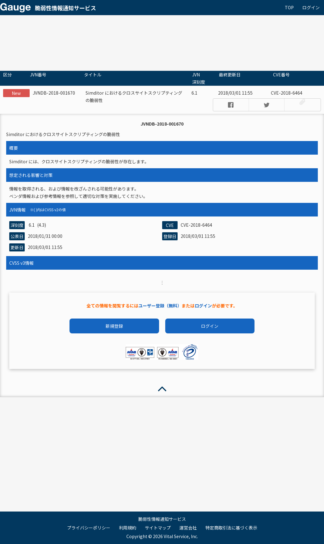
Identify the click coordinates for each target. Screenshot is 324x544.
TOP (289, 7)
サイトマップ (158, 528)
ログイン (311, 7)
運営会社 (188, 528)
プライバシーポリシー (88, 528)
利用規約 (127, 528)
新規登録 (114, 326)
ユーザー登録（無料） (160, 305)
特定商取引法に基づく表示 (231, 528)
